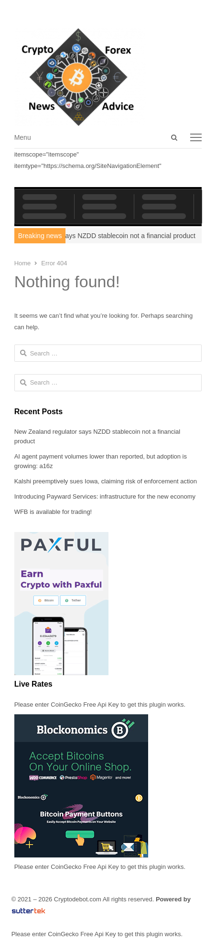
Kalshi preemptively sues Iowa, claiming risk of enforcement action (105, 481)
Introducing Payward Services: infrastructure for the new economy (104, 496)
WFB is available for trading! (53, 511)
